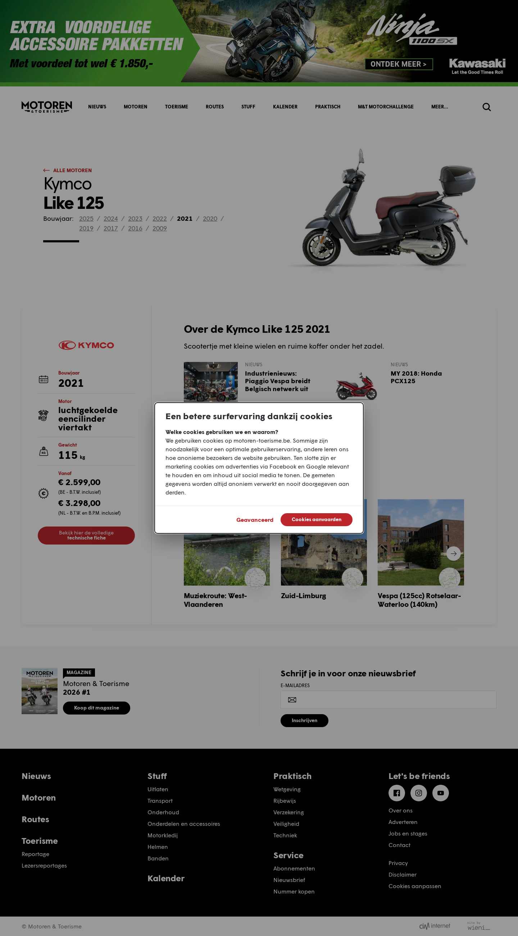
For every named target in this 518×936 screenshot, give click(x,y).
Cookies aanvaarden (316, 519)
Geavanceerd (254, 519)
